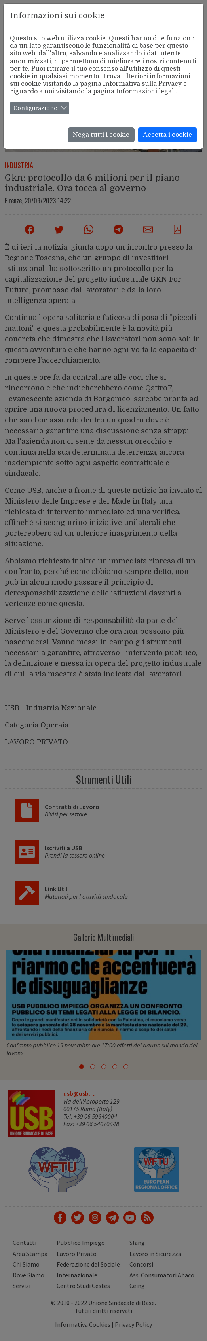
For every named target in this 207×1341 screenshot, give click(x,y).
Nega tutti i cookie (101, 134)
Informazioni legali (146, 91)
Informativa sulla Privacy (142, 83)
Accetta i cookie (167, 134)
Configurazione (35, 108)
